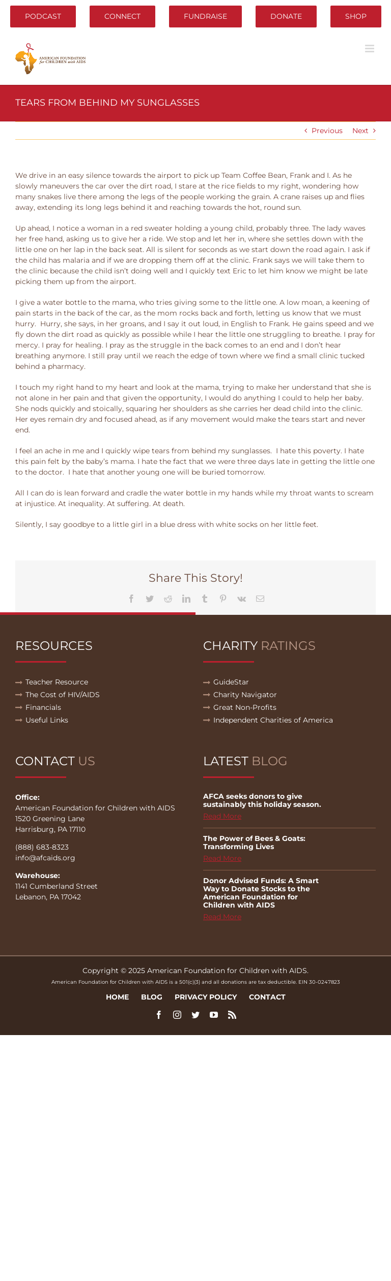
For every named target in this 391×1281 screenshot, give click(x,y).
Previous (327, 130)
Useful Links (46, 720)
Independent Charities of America (273, 720)
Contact (267, 997)
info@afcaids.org (45, 857)
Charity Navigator (245, 694)
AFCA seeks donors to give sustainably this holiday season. (262, 800)
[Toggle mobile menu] (370, 48)
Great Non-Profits (244, 707)
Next (360, 130)
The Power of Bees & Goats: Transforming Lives (254, 842)
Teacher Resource (56, 681)
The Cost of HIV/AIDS (62, 694)
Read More (222, 816)
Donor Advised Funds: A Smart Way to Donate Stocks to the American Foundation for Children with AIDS (261, 893)
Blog (151, 997)
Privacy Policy (206, 997)
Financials (43, 707)
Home (117, 997)
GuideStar (231, 681)
